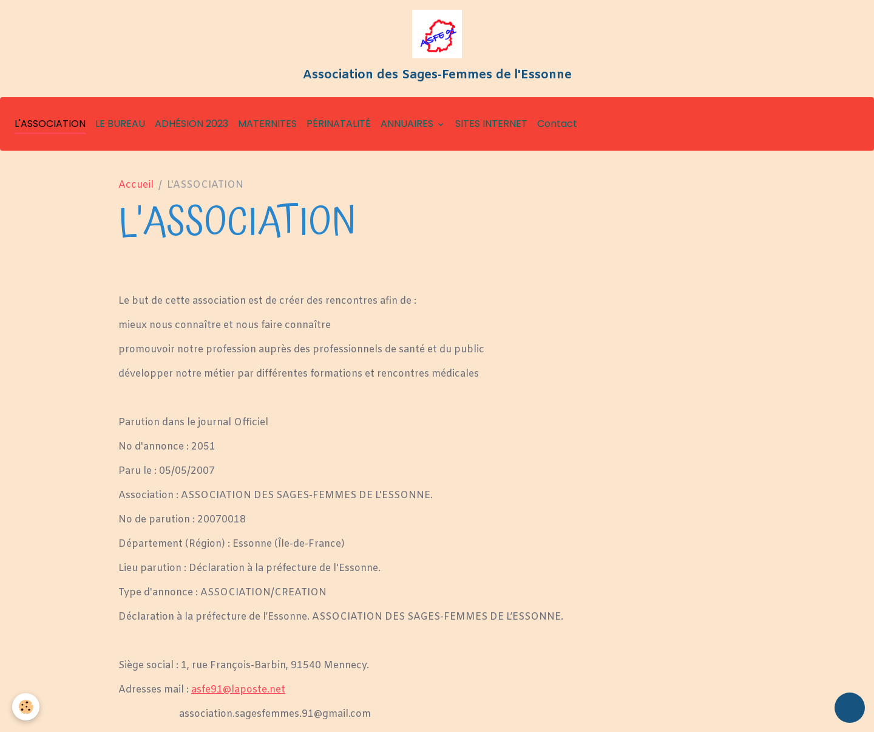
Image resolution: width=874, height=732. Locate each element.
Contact (557, 124)
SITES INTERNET (491, 124)
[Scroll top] (850, 708)
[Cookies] (25, 706)
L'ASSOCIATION (50, 124)
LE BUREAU (120, 124)
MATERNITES (267, 124)
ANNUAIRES (408, 124)
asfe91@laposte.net (238, 689)
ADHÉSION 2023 (191, 124)
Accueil (136, 185)
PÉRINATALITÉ (339, 124)
